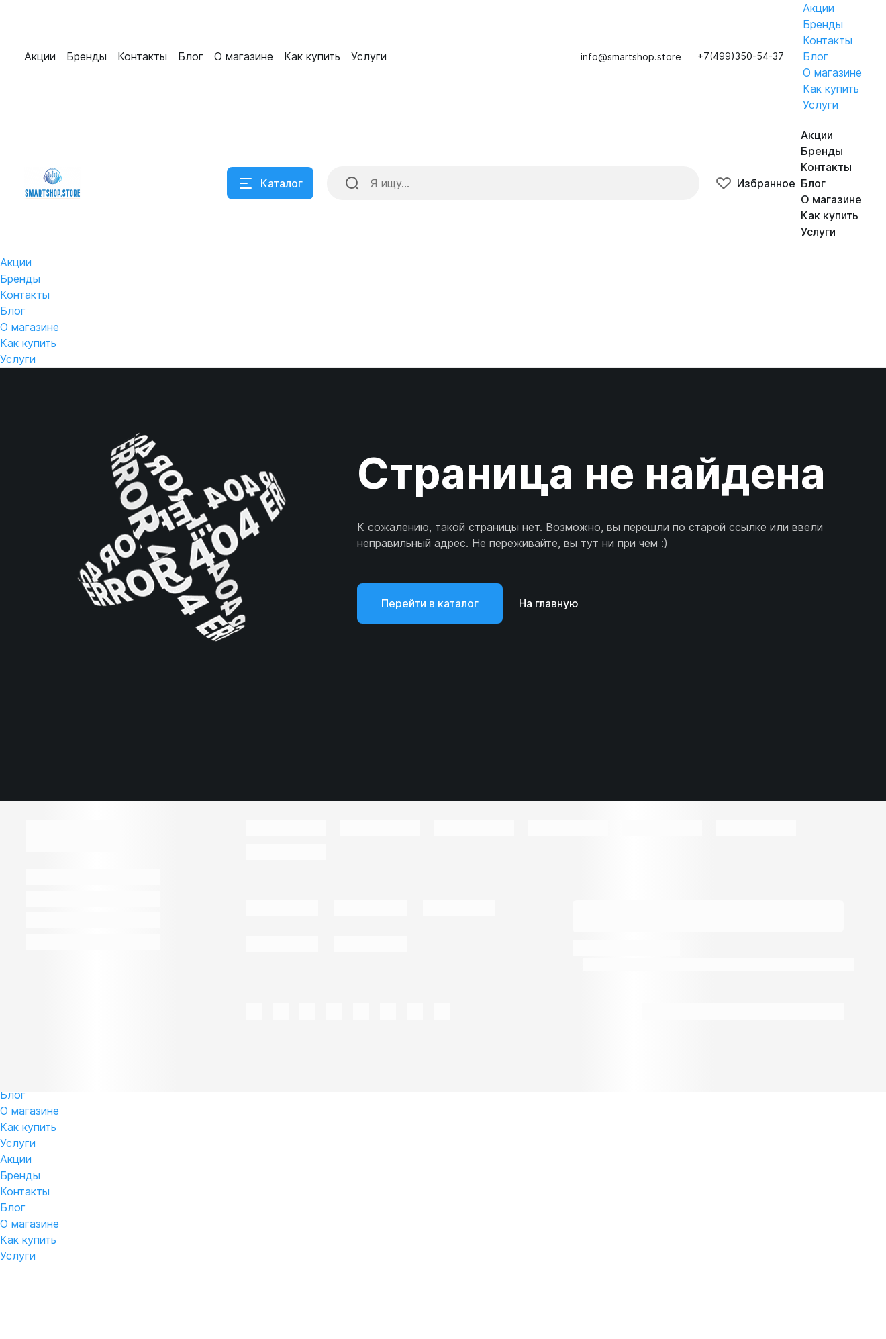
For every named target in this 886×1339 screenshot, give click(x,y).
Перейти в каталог (430, 678)
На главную (549, 678)
